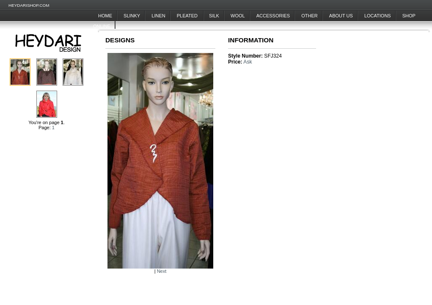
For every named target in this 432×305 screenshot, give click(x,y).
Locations (377, 15)
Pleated (188, 15)
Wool (238, 15)
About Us (341, 15)
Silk (214, 15)
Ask (247, 62)
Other (309, 15)
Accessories (273, 15)
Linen (158, 15)
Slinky (132, 15)
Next (162, 271)
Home (105, 15)
